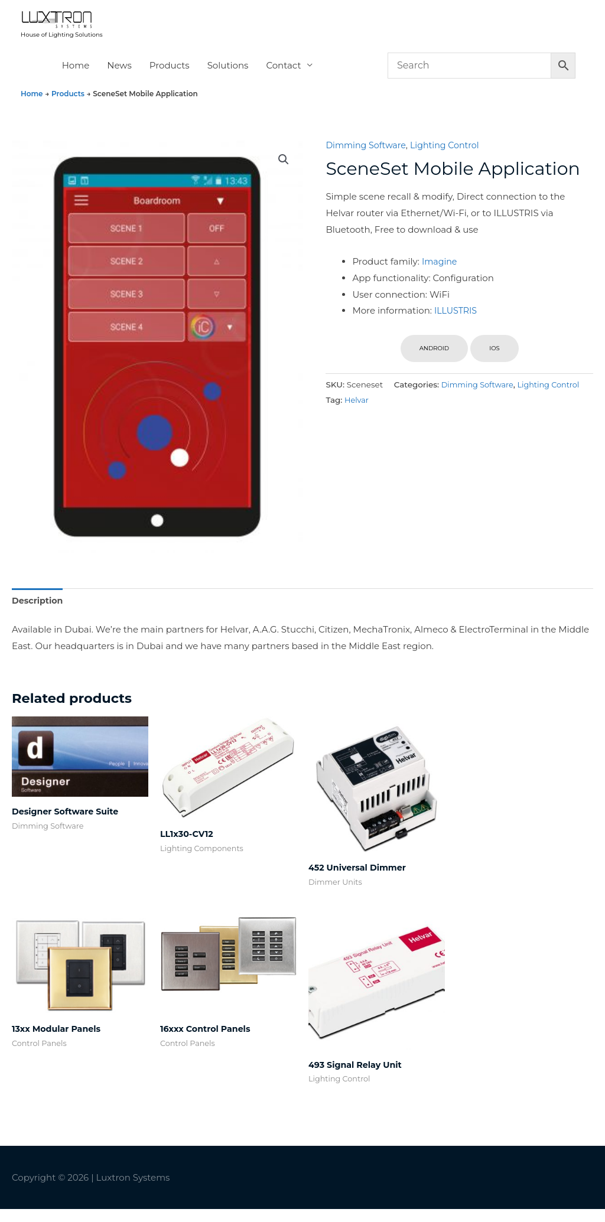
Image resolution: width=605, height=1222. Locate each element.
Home (76, 75)
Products (169, 75)
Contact (283, 75)
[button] (283, 170)
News (119, 75)
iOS (494, 358)
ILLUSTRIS (456, 320)
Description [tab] (39, 611)
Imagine (440, 271)
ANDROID (434, 358)
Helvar (561, 409)
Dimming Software (368, 155)
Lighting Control (450, 155)
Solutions (228, 75)
